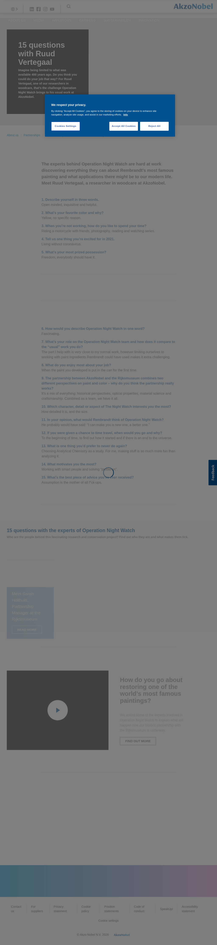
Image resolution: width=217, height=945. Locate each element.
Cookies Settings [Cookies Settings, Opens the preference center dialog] (65, 126)
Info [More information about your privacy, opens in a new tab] (125, 114)
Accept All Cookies (124, 126)
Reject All (154, 126)
